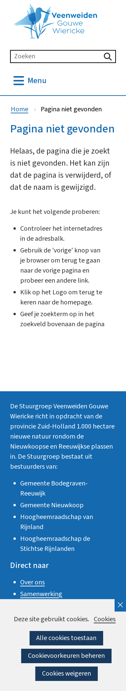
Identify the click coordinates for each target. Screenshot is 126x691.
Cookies (105, 619)
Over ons (32, 582)
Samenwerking (41, 594)
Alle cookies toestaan (66, 638)
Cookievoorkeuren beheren (66, 655)
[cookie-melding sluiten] (120, 605)
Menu (37, 80)
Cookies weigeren (66, 673)
